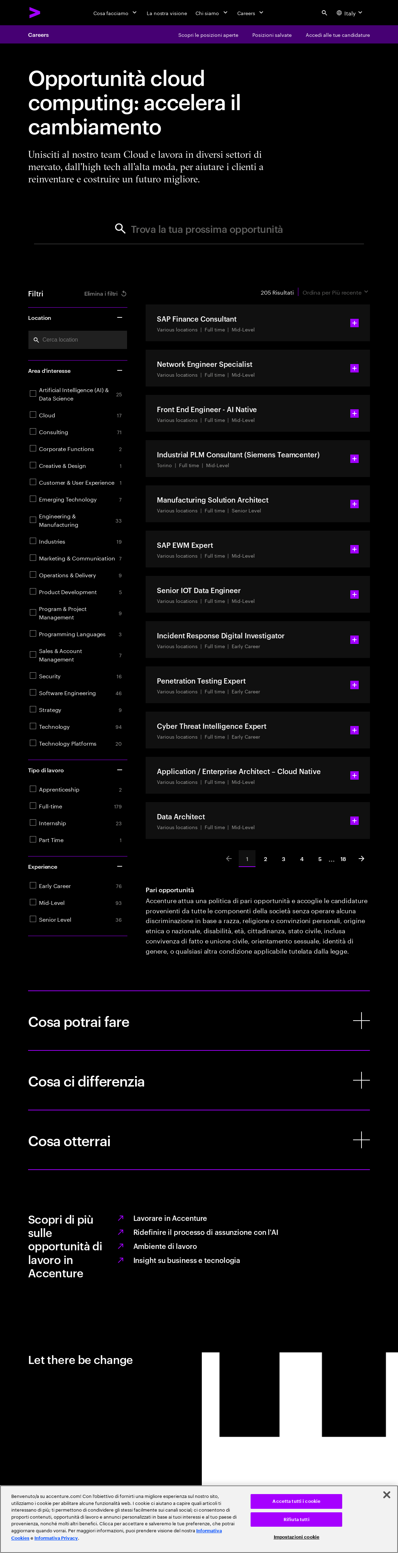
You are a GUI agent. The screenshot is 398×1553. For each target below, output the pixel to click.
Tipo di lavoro (75, 770)
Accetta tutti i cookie (296, 1501)
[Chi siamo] (212, 12)
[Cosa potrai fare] (199, 1020)
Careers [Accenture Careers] (38, 34)
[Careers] (251, 12)
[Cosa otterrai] (199, 1139)
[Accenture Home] (35, 13)
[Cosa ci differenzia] (199, 1080)
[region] (199, 1519)
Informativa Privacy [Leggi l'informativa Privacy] (56, 1538)
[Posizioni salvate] (272, 34)
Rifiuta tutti (297, 1519)
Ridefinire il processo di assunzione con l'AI (206, 1232)
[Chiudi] (386, 1494)
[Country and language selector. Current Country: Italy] (350, 12)
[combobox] (77, 340)
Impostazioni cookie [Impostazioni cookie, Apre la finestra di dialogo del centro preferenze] (296, 1537)
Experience (75, 866)
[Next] (361, 858)
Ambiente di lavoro (165, 1246)
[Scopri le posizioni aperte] (208, 34)
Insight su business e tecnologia (186, 1260)
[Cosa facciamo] (116, 12)
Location (75, 317)
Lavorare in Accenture (170, 1218)
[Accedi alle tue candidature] (338, 34)
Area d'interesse (75, 370)
